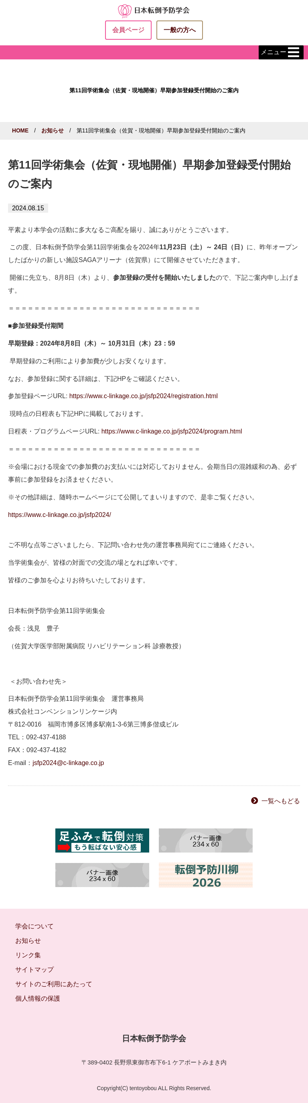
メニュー (281, 52)
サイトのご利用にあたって (53, 984)
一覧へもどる (280, 801)
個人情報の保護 (37, 998)
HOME (20, 131)
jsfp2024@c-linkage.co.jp (68, 762)
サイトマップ (34, 969)
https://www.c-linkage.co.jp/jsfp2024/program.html (171, 431)
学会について (34, 926)
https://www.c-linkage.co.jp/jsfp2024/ (59, 514)
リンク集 (28, 955)
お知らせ (52, 131)
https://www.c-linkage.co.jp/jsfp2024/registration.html (143, 396)
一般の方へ (180, 29)
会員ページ (128, 29)
